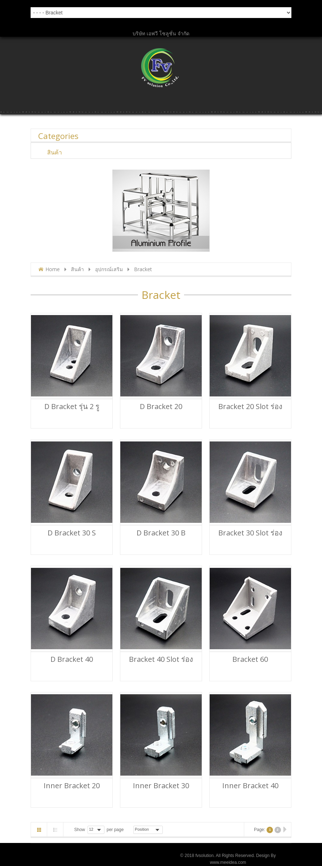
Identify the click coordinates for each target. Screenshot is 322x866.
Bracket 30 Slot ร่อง (250, 533)
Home (52, 269)
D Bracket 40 (71, 659)
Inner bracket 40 (250, 785)
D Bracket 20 (161, 406)
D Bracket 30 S (72, 533)
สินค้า (77, 269)
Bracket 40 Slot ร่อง (161, 659)
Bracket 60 (250, 659)
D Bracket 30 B (161, 533)
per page (115, 829)
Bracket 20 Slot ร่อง (250, 406)
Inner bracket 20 (72, 785)
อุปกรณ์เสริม (109, 269)
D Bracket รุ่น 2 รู (71, 406)
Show (79, 829)
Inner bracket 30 (161, 785)
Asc (167, 830)
